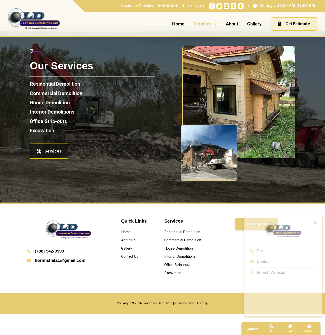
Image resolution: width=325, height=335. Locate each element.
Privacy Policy (184, 324)
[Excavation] (42, 130)
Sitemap (202, 324)
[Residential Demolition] (55, 83)
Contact (257, 261)
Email (309, 328)
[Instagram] (219, 6)
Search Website (265, 272)
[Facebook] (212, 6)
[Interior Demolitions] (52, 111)
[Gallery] (127, 251)
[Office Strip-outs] (48, 121)
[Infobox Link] (68, 251)
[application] (214, 24)
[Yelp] (233, 6)
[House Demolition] (50, 102)
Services (49, 151)
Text (290, 328)
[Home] (127, 232)
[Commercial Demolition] (56, 93)
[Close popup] (313, 222)
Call (254, 250)
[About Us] (130, 241)
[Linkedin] (226, 6)
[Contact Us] (131, 260)
